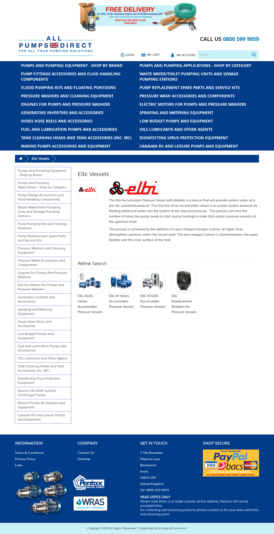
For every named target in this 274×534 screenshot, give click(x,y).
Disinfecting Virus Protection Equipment (184, 137)
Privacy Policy (25, 458)
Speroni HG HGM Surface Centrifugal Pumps (37, 393)
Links (18, 465)
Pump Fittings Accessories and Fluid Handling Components (71, 76)
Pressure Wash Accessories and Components (187, 96)
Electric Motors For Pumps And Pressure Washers (193, 104)
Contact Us (86, 452)
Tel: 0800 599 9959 (154, 489)
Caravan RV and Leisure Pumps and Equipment (189, 146)
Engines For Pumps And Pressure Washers (65, 104)
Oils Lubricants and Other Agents (176, 129)
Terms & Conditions (29, 452)
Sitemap (84, 458)
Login (129, 55)
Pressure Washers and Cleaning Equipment (67, 96)
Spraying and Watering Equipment (176, 112)
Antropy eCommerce (172, 528)
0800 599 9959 (241, 39)
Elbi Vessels (40, 159)
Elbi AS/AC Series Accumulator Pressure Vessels (90, 296)
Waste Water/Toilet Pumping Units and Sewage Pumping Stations (189, 76)
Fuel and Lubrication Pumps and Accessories (69, 129)
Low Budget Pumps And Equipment (176, 121)
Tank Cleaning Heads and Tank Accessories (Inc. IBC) (76, 137)
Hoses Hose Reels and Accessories (56, 121)
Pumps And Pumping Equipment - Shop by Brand (71, 65)
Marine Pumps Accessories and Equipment (65, 146)
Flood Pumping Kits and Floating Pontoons (68, 87)
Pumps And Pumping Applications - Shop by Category (195, 65)
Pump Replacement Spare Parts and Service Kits (190, 87)
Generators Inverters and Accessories (62, 112)
